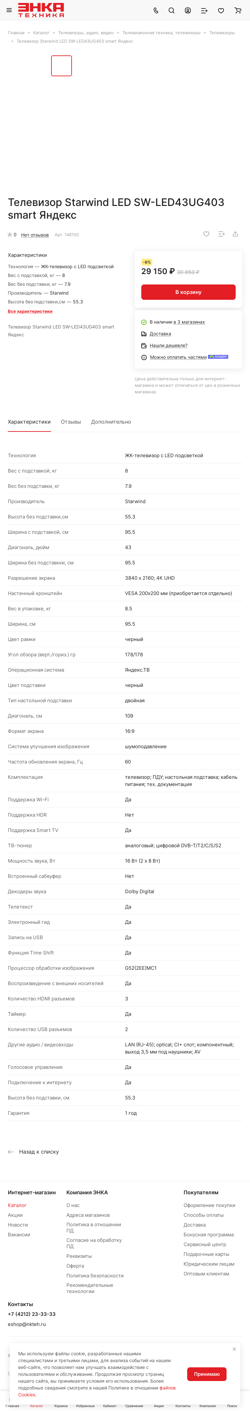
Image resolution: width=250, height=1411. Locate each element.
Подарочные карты (206, 1254)
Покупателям (201, 1192)
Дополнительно (111, 421)
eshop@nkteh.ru (27, 1324)
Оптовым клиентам (206, 1274)
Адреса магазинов (88, 1215)
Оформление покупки (209, 1205)
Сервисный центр (205, 1244)
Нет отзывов (35, 235)
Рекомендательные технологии (89, 1288)
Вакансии (19, 1234)
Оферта (75, 1266)
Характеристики (29, 421)
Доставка (195, 1225)
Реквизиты (79, 1256)
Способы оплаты (204, 1215)
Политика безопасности (95, 1276)
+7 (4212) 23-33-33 (32, 1314)
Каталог (17, 1205)
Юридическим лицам (209, 1264)
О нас (72, 1205)
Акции (15, 1215)
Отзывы (71, 421)
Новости (18, 1225)
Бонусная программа (209, 1234)
